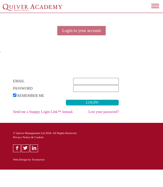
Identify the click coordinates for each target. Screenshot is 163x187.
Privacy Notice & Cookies (28, 137)
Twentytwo (38, 159)
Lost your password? (104, 112)
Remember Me (30, 96)
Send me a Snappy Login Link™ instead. (43, 112)
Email (18, 81)
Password (23, 88)
